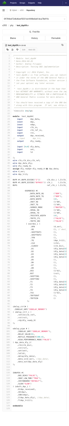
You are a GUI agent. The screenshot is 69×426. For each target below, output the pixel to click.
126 (7, 400)
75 (7, 259)
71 (7, 248)
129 (7, 408)
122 (7, 389)
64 (7, 229)
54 (7, 202)
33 (7, 144)
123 (7, 392)
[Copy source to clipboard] (7, 50)
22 (7, 113)
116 (7, 372)
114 (7, 367)
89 (7, 298)
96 (7, 317)
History (34, 38)
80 (7, 273)
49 (7, 188)
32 (7, 141)
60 (7, 218)
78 (7, 268)
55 (7, 204)
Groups (22, 3)
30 (7, 135)
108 (7, 350)
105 (7, 342)
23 (7, 116)
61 (7, 221)
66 (7, 235)
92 (7, 306)
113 (7, 364)
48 (7, 185)
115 (7, 370)
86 (7, 290)
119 (7, 381)
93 (7, 309)
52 (7, 196)
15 (7, 94)
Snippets (31, 3)
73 (7, 254)
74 (7, 257)
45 (7, 177)
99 (7, 326)
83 (7, 281)
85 (7, 287)
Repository (31, 10)
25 (7, 122)
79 (7, 270)
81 (7, 276)
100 (7, 328)
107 (7, 348)
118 (7, 378)
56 (7, 207)
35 (7, 149)
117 (7, 375)
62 (7, 224)
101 (7, 331)
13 (7, 88)
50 (7, 190)
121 (7, 386)
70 (7, 246)
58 (7, 213)
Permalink (55, 38)
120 (7, 383)
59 (7, 215)
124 (7, 394)
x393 (4, 25)
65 (7, 232)
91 (7, 304)
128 (7, 406)
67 (7, 237)
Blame (13, 38)
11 (7, 83)
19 (7, 105)
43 (7, 171)
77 (7, 265)
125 (7, 397)
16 (7, 97)
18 (7, 102)
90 (7, 301)
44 (7, 174)
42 (7, 168)
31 (7, 138)
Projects (13, 3)
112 (7, 361)
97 (7, 320)
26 (7, 124)
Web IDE (31, 50)
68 (7, 240)
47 (7, 182)
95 (7, 315)
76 (7, 262)
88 (7, 295)
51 (7, 193)
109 (7, 353)
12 (7, 86)
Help (40, 3)
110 (7, 356)
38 (7, 157)
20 (7, 108)
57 (7, 210)
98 (7, 323)
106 (7, 345)
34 (7, 146)
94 (7, 312)
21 (7, 111)
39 (7, 160)
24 (7, 119)
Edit (23, 50)
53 (7, 199)
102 (7, 334)
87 (7, 292)
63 (7, 226)
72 (7, 251)
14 (7, 91)
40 (7, 163)
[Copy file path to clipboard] (62, 45)
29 (7, 133)
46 (7, 179)
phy (11, 25)
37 (7, 155)
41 (7, 166)
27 (7, 127)
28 (7, 130)
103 (7, 337)
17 (7, 100)
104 (7, 339)
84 (7, 284)
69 (7, 243)
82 (7, 279)
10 (7, 80)
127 (7, 403)
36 (7, 152)
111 (7, 359)
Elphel (13, 10)
